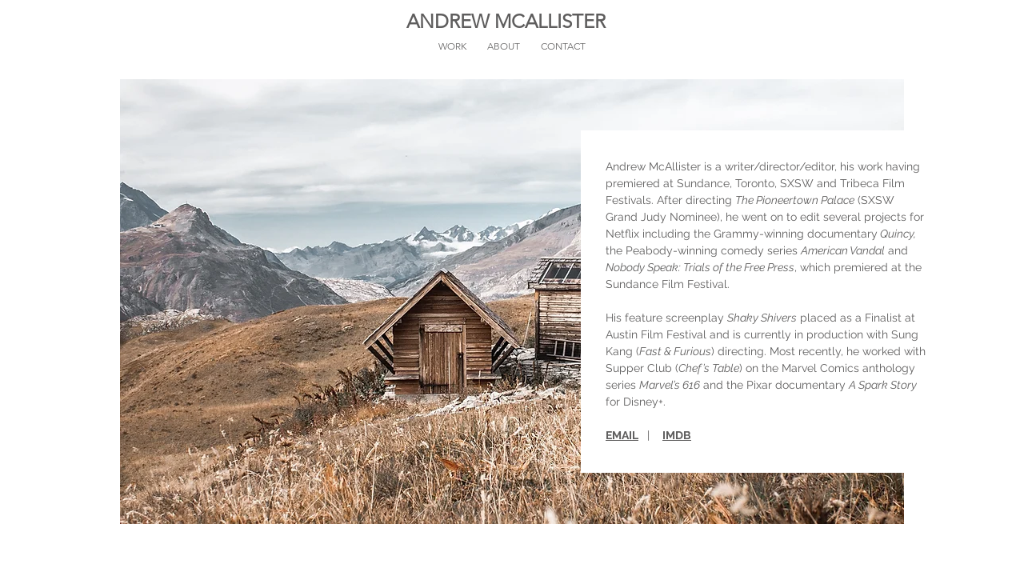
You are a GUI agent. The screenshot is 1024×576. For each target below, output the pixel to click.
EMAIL (622, 435)
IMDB (676, 435)
